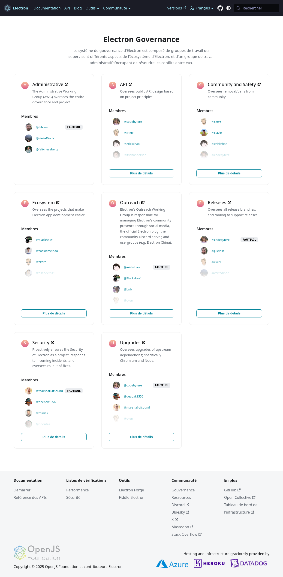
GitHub (232, 490)
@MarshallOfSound (49, 391)
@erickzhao (132, 144)
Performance (77, 490)
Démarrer (22, 490)
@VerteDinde (45, 138)
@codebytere (133, 121)
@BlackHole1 (133, 278)
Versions (176, 8)
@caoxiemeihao (47, 251)
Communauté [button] (115, 8)
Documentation (47, 8)
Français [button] (200, 8)
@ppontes (43, 424)
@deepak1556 (46, 402)
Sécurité (73, 497)
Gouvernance (183, 490)
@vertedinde (220, 273)
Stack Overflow (187, 534)
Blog (78, 8)
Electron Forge (131, 490)
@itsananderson (135, 155)
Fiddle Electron (132, 497)
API (67, 8)
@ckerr (128, 133)
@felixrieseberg (47, 149)
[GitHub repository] (220, 8)
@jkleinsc (42, 127)
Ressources (181, 497)
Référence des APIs (30, 497)
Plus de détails (141, 173)
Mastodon (182, 526)
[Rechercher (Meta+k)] (256, 8)
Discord (180, 504)
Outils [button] (90, 8)
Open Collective (240, 497)
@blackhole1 (45, 240)
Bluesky (180, 512)
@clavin (216, 133)
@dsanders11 (45, 273)
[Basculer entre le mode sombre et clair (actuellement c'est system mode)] (228, 8)
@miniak (42, 413)
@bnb (128, 289)
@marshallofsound (137, 407)
